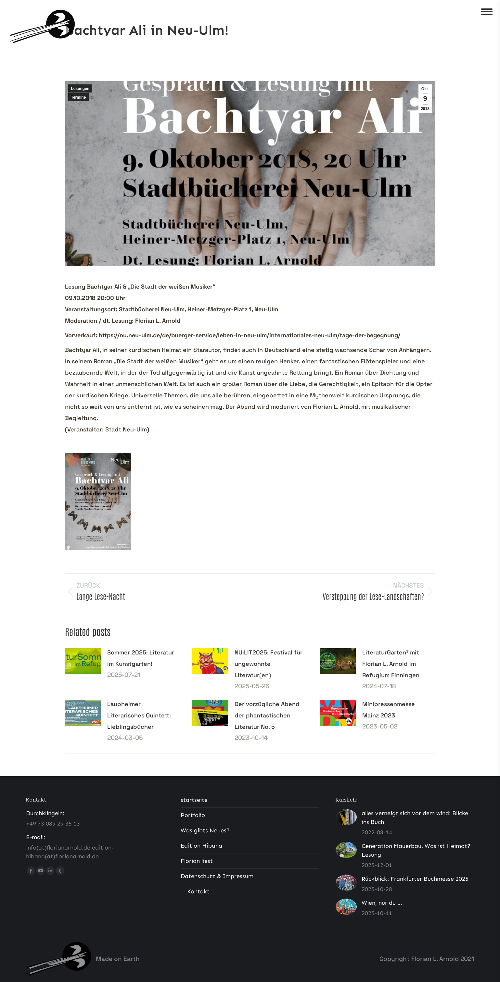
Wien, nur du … (382, 902)
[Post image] (83, 661)
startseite (194, 799)
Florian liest (197, 860)
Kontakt (198, 891)
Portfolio (193, 815)
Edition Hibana (201, 845)
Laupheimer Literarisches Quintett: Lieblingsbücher (139, 715)
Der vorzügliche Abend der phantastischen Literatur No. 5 (267, 715)
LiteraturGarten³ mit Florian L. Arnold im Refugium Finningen (390, 664)
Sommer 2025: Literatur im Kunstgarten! (140, 658)
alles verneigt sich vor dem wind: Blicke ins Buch (415, 818)
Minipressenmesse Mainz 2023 (388, 709)
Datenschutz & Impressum (217, 876)
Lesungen (80, 88)
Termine (78, 97)
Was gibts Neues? (205, 830)
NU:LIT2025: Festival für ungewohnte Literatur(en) (268, 664)
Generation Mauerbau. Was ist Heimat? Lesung (416, 850)
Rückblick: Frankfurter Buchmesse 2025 (415, 878)
